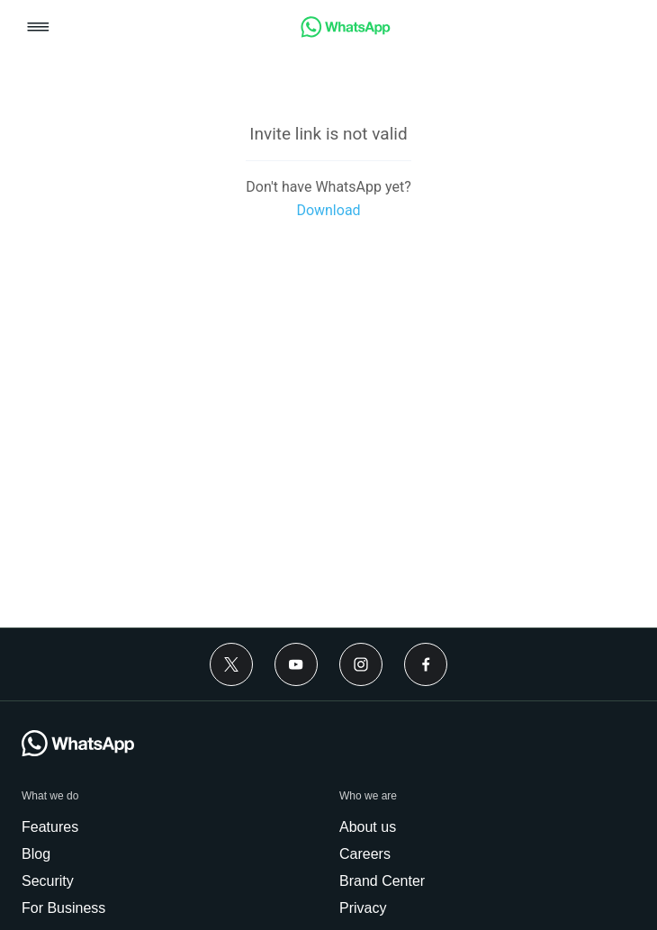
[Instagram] (360, 664)
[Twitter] (231, 664)
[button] (38, 28)
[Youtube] (296, 664)
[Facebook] (425, 664)
